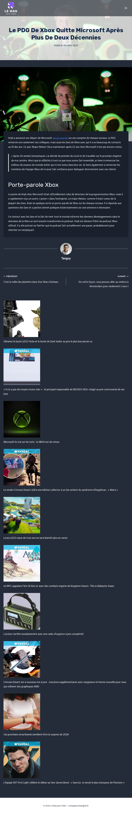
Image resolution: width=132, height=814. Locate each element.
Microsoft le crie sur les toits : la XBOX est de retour (31, 442)
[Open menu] (125, 8)
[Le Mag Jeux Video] (11, 8)
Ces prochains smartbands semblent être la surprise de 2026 (36, 734)
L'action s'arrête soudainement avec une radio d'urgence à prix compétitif (44, 634)
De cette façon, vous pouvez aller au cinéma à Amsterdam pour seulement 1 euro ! (98, 281)
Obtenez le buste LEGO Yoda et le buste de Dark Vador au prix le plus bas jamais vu (48, 341)
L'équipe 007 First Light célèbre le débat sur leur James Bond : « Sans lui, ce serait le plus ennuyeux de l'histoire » (64, 782)
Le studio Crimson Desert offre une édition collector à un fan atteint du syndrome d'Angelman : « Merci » (61, 490)
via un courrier (60, 138)
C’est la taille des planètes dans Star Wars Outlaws (34, 278)
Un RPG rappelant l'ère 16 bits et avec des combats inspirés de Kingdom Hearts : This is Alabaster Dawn (59, 586)
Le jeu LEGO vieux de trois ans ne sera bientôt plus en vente (35, 538)
